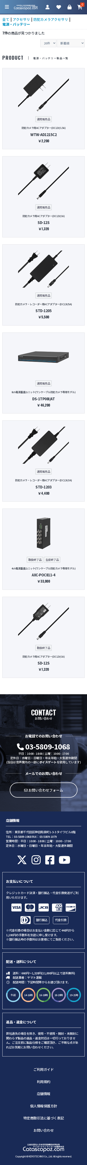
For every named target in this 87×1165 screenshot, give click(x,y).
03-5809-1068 (43, 746)
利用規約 (43, 1081)
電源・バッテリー (16, 24)
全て (5, 19)
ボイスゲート (48, 762)
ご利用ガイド (43, 1069)
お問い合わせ (43, 1130)
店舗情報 (43, 1093)
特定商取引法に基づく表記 (43, 1117)
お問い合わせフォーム (43, 790)
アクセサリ (21, 19)
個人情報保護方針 (43, 1105)
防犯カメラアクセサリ (50, 19)
